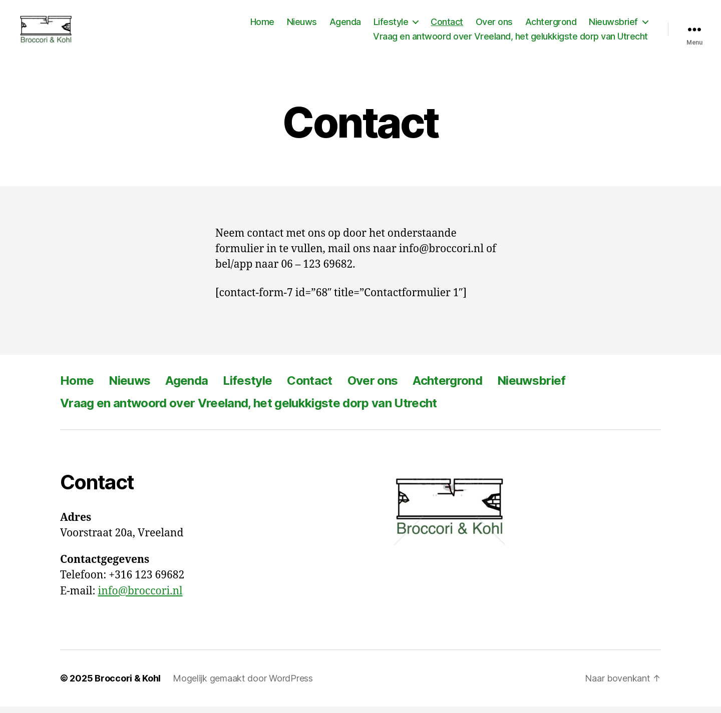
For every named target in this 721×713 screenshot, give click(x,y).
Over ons (494, 25)
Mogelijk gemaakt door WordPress (243, 684)
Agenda (345, 25)
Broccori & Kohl (128, 684)
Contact (447, 25)
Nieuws (302, 25)
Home (262, 25)
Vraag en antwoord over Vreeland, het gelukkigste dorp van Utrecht (510, 40)
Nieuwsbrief (613, 25)
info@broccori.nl (140, 597)
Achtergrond (551, 25)
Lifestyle (391, 25)
